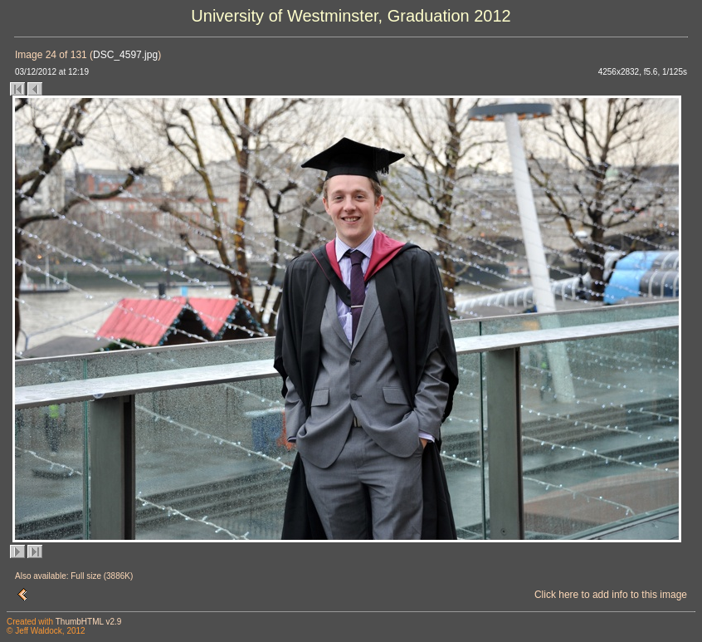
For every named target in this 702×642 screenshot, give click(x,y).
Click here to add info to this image (610, 594)
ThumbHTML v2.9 (89, 621)
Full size (86, 576)
